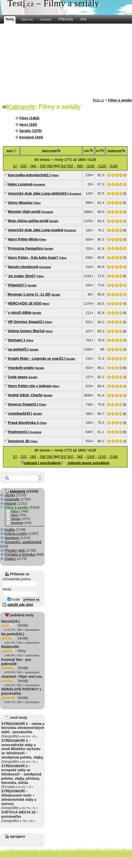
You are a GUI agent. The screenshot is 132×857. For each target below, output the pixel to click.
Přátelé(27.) (17, 285)
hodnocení (115, 150)
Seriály (54, 221)
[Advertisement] (66, 61)
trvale (13, 599)
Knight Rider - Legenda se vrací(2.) (36, 359)
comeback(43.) (20, 413)
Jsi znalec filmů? (22, 276)
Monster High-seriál (24, 212)
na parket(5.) (18, 349)
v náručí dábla (19, 313)
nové (9, 150)
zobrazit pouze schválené (88, 463)
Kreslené (39, 184)
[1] (15, 166)
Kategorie (21, 106)
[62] (70, 166)
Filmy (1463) (29, 118)
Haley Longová (20, 184)
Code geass (18, 377)
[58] (43, 166)
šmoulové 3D (19, 441)
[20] (23, 166)
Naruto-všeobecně (23, 267)
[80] (80, 166)
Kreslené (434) (31, 137)
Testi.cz (98, 100)
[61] (63, 166)
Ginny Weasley (20, 203)
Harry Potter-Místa (23, 239)
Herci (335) (28, 125)
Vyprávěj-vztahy (21, 368)
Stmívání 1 (16, 340)
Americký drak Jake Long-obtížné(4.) (38, 193)
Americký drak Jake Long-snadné (35, 230)
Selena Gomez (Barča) (26, 331)
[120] (102, 166)
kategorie (17, 491)
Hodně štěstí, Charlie (25, 395)
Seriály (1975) (30, 131)
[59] (49, 166)
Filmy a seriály (120, 100)
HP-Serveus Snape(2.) (26, 322)
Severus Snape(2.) (23, 404)
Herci (45, 303)
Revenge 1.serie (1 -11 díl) (29, 294)
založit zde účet (20, 605)
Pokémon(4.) (18, 432)
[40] (33, 166)
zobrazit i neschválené (42, 463)
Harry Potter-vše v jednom (29, 386)
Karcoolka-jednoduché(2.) (29, 175)
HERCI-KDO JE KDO (24, 303)
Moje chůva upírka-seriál (28, 221)
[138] (114, 166)
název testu (49, 150)
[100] (90, 166)
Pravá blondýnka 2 (23, 423)
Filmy (55, 175)
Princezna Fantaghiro (25, 248)
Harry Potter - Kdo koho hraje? (33, 258)
